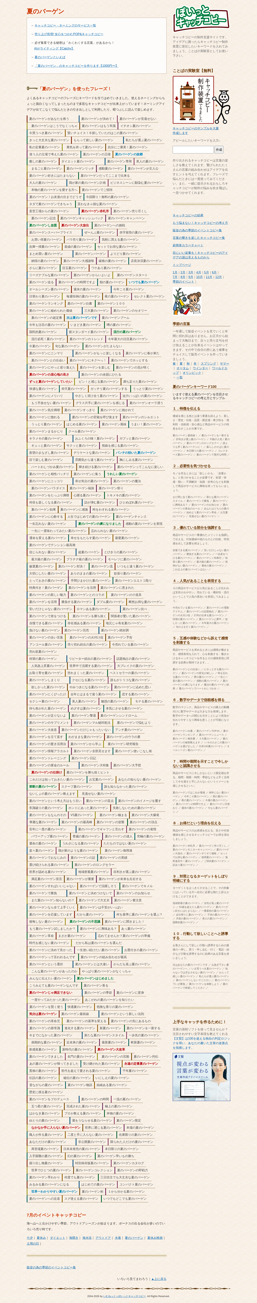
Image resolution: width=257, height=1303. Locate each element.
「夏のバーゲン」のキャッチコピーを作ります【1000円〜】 (76, 65)
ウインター (200, 368)
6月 (214, 272)
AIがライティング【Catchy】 (54, 48)
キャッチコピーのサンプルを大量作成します (201, 128)
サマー (224, 363)
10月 (199, 277)
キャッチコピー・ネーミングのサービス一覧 (65, 25)
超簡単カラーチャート (188, 245)
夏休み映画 (155, 1237)
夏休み (41, 1237)
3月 (190, 272)
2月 (183, 272)
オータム (183, 368)
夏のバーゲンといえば (50, 57)
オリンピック (192, 372)
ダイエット (57, 1237)
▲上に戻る (159, 1279)
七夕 (30, 1237)
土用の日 (33, 1243)
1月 (175, 272)
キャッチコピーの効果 (188, 215)
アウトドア (103, 1237)
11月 (209, 277)
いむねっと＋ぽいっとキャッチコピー (124, 1296)
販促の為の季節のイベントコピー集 (51, 1267)
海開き (73, 1237)
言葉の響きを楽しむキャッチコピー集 (199, 237)
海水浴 (87, 1237)
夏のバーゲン (134, 1237)
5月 (206, 272)
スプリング (208, 363)
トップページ (182, 265)
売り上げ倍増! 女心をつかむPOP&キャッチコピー (69, 34)
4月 (198, 272)
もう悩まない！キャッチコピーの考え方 (200, 222)
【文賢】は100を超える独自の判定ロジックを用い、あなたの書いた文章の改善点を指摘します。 (201, 1043)
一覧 (180, 377)
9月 (190, 277)
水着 (118, 1237)
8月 (183, 277)
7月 (175, 277)
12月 (218, 277)
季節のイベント (183, 281)
